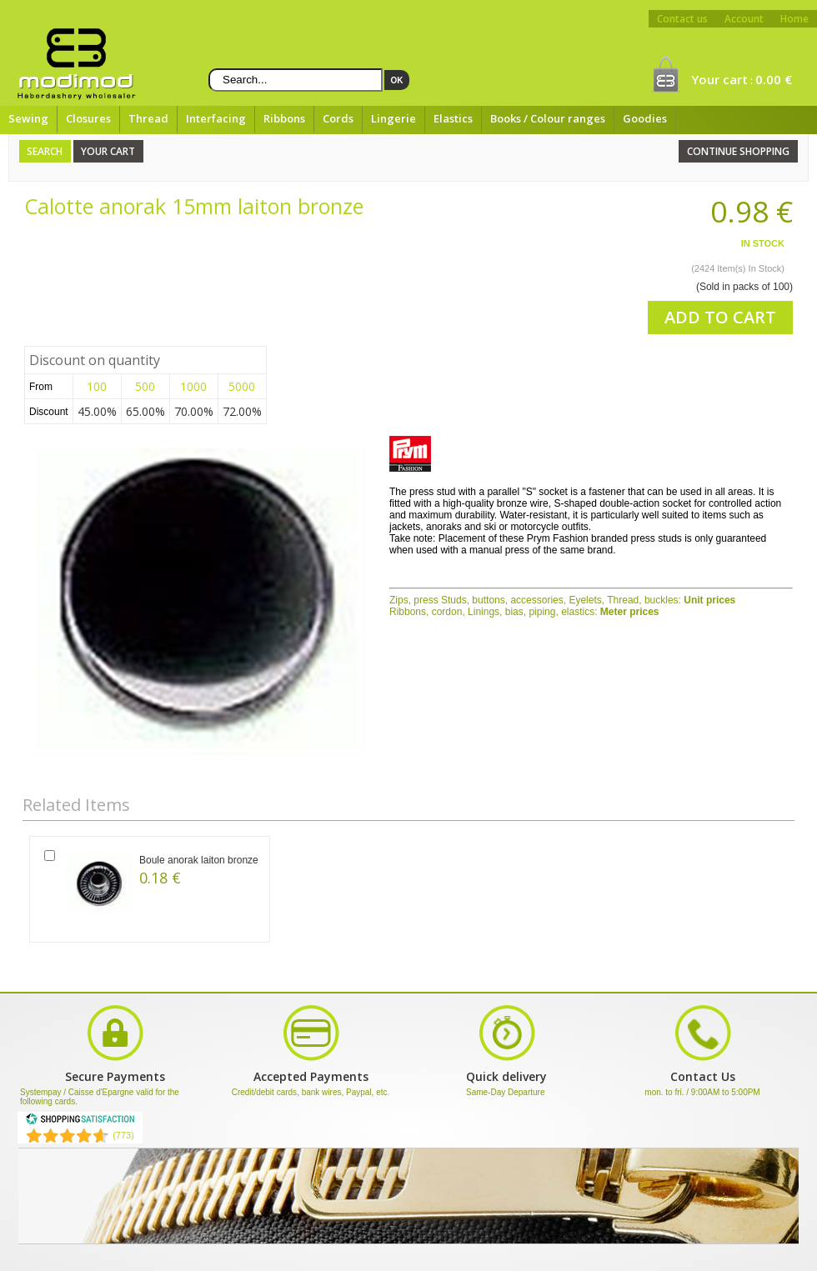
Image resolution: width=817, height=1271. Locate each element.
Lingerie (393, 118)
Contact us (682, 19)
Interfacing (216, 118)
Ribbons (284, 118)
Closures (88, 118)
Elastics (453, 118)
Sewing (28, 118)
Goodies (645, 118)
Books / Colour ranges (547, 118)
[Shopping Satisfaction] (80, 1122)
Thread (148, 118)
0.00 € (773, 79)
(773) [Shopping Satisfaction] (123, 1135)
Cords (338, 118)
